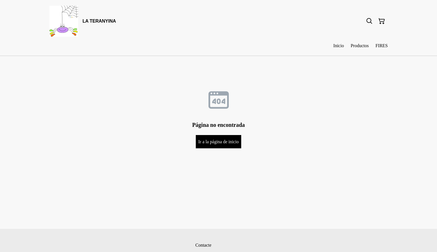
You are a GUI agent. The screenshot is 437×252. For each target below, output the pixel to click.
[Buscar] (369, 21)
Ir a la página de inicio (218, 141)
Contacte (204, 245)
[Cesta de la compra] (381, 21)
